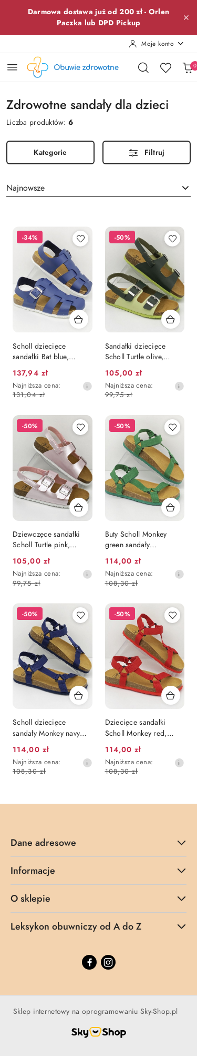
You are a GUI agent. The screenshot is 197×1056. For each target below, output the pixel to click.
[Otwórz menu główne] (12, 67)
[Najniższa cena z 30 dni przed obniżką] (87, 386)
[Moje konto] (156, 44)
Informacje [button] (98, 870)
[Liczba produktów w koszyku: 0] (187, 67)
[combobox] (98, 188)
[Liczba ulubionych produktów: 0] (165, 67)
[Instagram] (108, 962)
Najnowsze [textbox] (25, 188)
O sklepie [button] (98, 898)
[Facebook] (89, 962)
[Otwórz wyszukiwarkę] (143, 67)
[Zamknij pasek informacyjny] (186, 17)
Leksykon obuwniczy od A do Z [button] (98, 926)
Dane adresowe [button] (98, 842)
